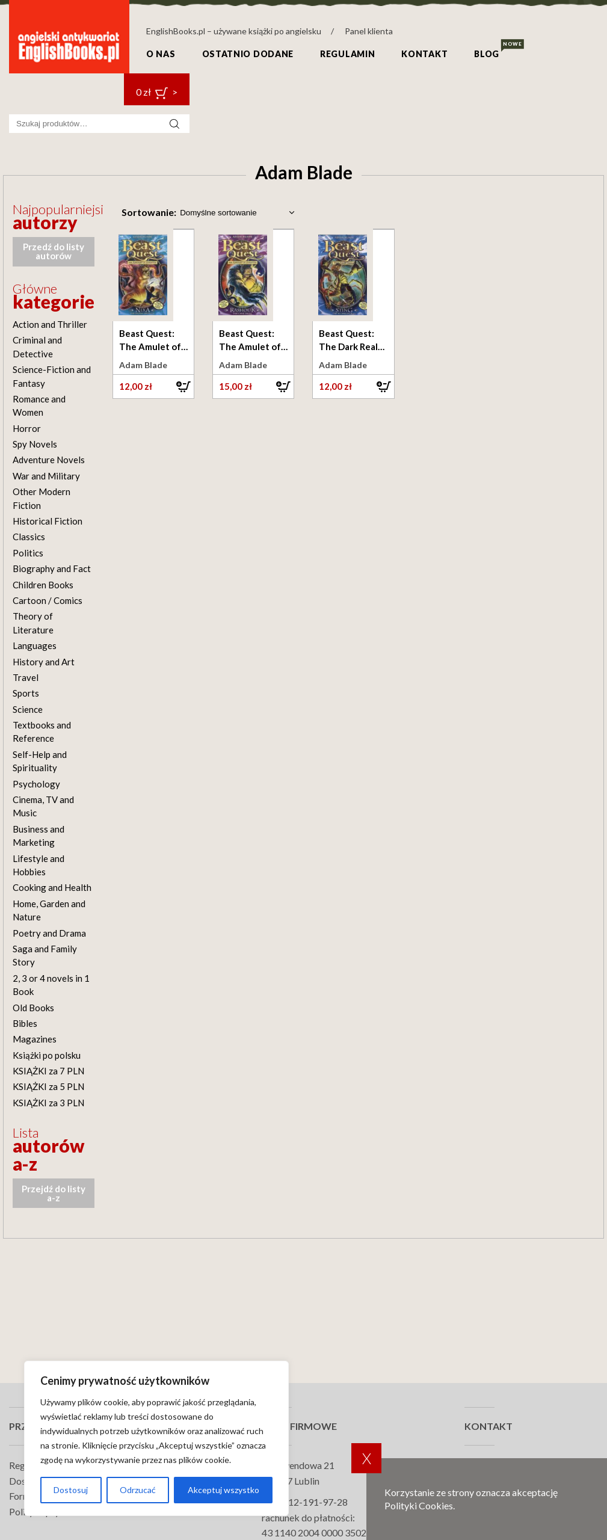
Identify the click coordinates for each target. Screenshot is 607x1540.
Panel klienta (369, 31)
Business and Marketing (38, 836)
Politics (28, 552)
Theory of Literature (33, 623)
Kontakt (424, 54)
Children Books (43, 584)
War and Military (46, 475)
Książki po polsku (47, 1055)
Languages (35, 645)
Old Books (33, 1007)
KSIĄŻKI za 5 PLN (48, 1086)
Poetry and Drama (49, 933)
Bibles (25, 1023)
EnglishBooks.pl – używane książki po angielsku (233, 31)
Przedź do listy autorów (53, 251)
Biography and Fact (52, 568)
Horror (27, 428)
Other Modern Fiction (41, 498)
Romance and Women (39, 405)
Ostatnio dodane (248, 54)
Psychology (36, 783)
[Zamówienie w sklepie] (236, 213)
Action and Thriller (50, 324)
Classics (29, 536)
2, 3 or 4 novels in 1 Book (51, 985)
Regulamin (347, 54)
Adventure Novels (49, 459)
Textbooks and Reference (42, 731)
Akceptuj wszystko (223, 1490)
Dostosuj (71, 1490)
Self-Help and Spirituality (40, 761)
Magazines (35, 1038)
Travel (26, 677)
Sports (26, 693)
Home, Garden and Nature (49, 910)
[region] (156, 1438)
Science (28, 709)
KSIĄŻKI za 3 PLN (48, 1102)
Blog (486, 54)
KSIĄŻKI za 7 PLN (48, 1070)
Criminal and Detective (37, 346)
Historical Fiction (47, 521)
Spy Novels (35, 444)
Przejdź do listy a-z (53, 1193)
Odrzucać (138, 1490)
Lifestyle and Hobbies (38, 865)
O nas (161, 54)
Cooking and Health (52, 887)
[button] (153, 386)
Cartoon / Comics (47, 600)
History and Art (44, 661)
